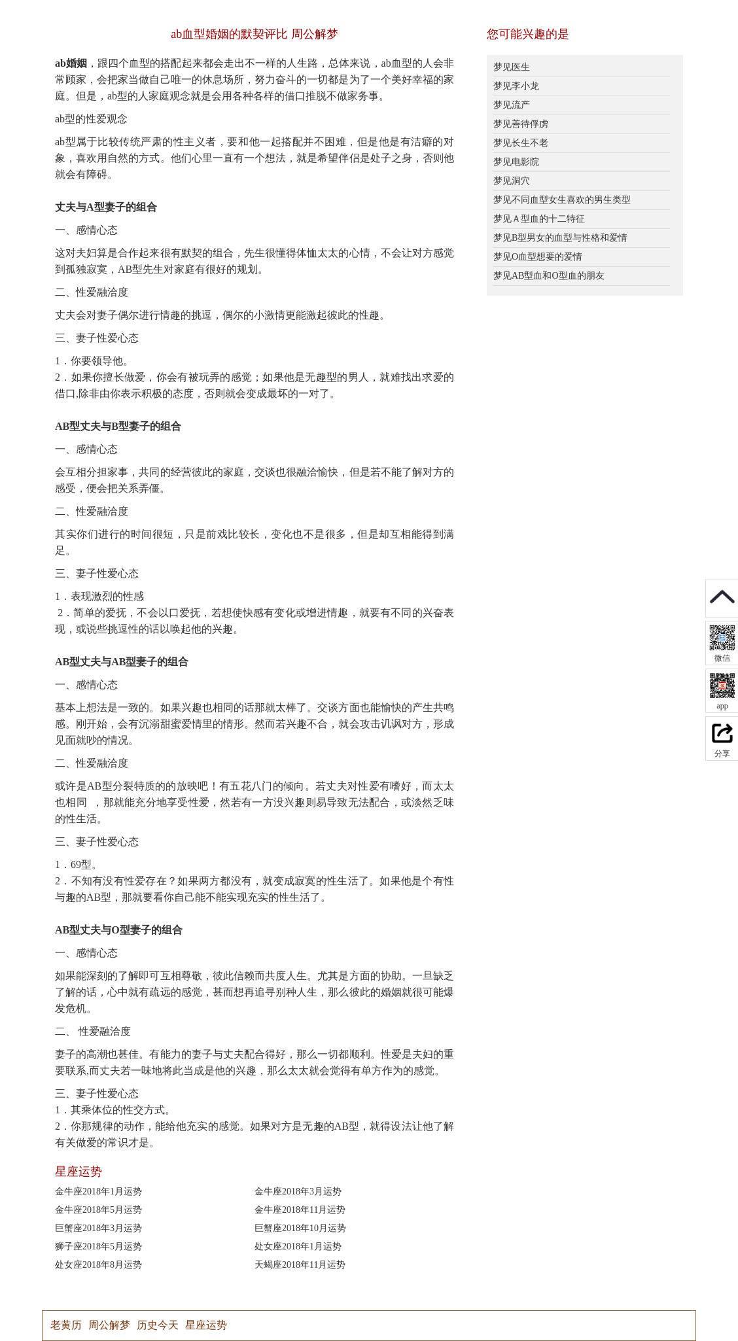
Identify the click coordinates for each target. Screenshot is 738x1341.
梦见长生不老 (520, 143)
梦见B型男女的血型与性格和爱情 (560, 238)
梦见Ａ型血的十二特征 (539, 219)
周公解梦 (109, 1325)
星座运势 (206, 1325)
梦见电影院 (516, 162)
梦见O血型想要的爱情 (537, 257)
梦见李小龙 (516, 86)
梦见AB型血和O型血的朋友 (549, 276)
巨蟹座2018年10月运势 (300, 1228)
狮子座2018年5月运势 (98, 1246)
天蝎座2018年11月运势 (300, 1265)
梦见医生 (511, 67)
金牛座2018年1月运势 (98, 1191)
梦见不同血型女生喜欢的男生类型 (562, 200)
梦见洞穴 (511, 181)
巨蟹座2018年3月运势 (98, 1228)
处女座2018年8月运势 (98, 1265)
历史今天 (158, 1325)
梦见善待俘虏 (520, 124)
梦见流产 (511, 105)
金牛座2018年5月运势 (98, 1210)
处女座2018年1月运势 (298, 1246)
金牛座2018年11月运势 (300, 1210)
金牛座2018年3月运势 (298, 1191)
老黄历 (66, 1325)
